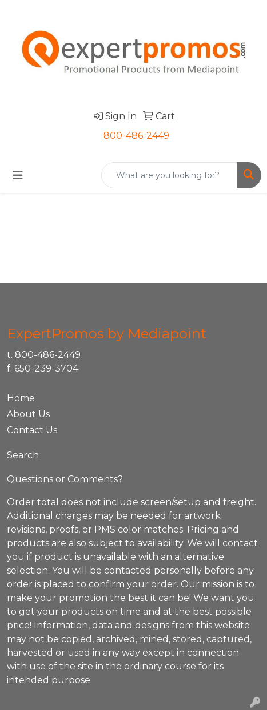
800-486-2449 (136, 135)
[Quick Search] (169, 175)
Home (21, 398)
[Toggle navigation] (18, 175)
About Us (28, 414)
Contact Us (32, 430)
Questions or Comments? (65, 479)
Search (23, 455)
